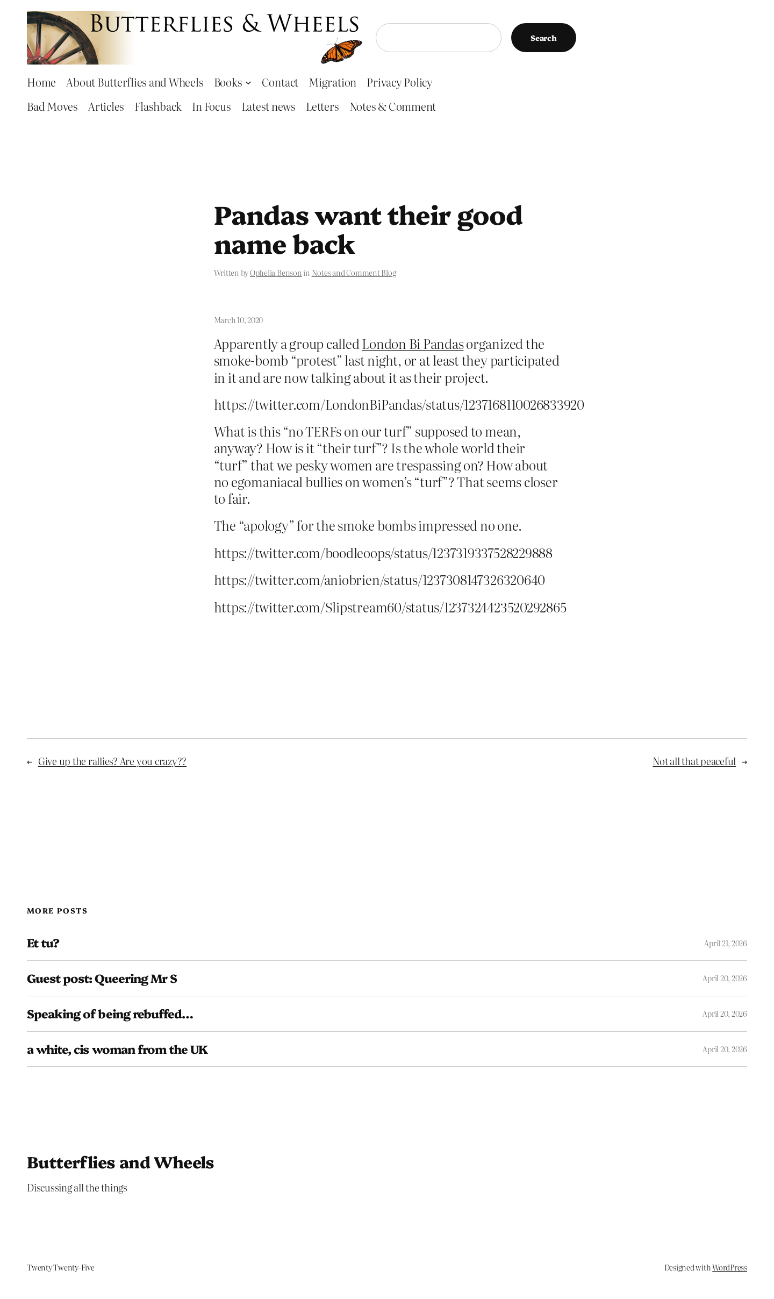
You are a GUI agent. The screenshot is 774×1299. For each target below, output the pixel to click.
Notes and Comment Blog (354, 272)
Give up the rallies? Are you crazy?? (112, 761)
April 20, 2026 (725, 978)
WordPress (729, 1267)
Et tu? (43, 943)
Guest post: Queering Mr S (102, 978)
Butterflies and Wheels (120, 1161)
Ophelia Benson (276, 272)
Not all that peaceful (694, 761)
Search (544, 37)
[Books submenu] (248, 81)
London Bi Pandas (412, 343)
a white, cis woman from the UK (117, 1049)
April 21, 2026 (725, 943)
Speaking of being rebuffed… (110, 1013)
